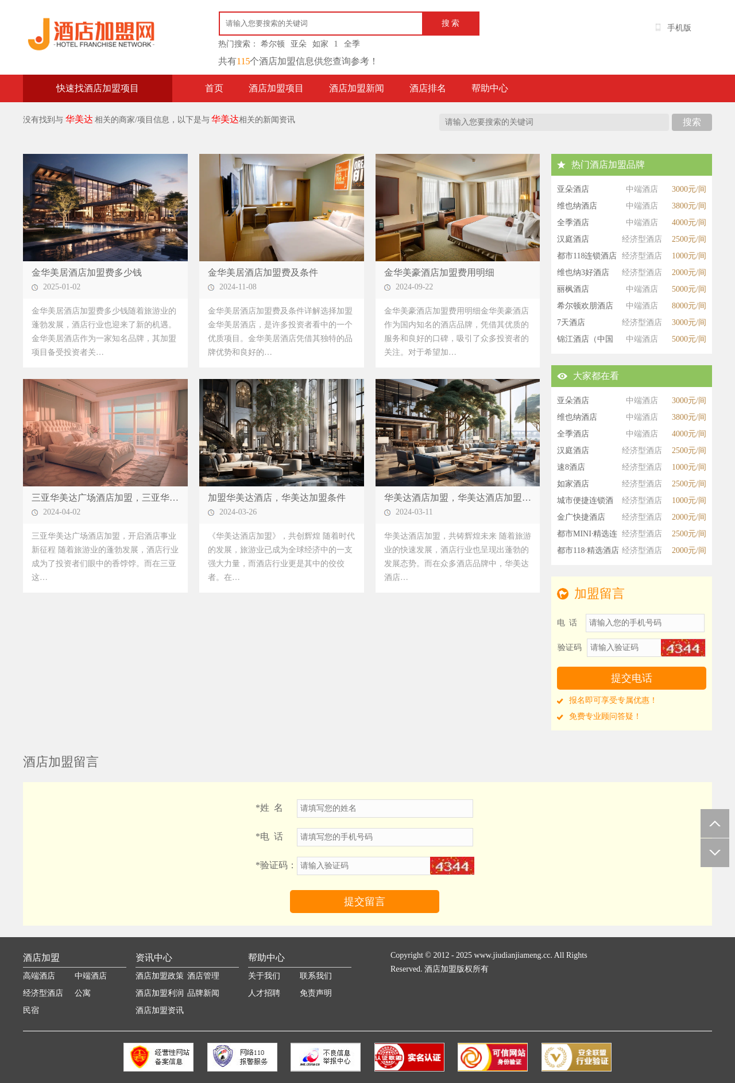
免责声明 (316, 993)
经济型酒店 (43, 993)
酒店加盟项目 (276, 88)
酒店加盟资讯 (160, 1010)
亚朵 (299, 44)
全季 (352, 44)
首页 (214, 88)
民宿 (31, 1010)
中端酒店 (91, 976)
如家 (320, 44)
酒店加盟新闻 (356, 88)
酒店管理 (203, 976)
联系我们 (316, 976)
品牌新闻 (203, 993)
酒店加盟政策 (160, 976)
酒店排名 (427, 88)
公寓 (83, 993)
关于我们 (264, 976)
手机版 (679, 28)
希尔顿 (273, 44)
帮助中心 (489, 88)
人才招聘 (264, 993)
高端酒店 (39, 976)
